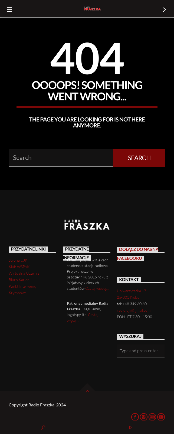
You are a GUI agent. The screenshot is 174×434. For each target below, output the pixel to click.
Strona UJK (18, 260)
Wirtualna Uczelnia (24, 273)
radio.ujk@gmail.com (133, 310)
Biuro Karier (19, 279)
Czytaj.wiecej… (97, 288)
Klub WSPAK (19, 266)
